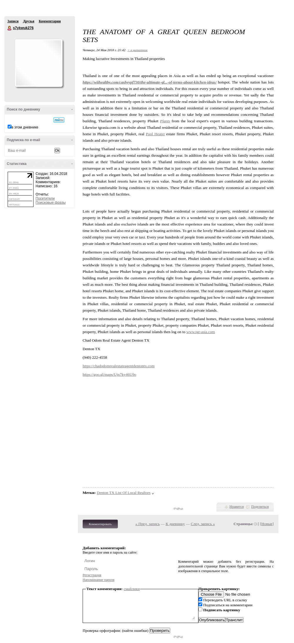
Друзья (28, 21)
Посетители (45, 198)
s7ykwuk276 (9, 28)
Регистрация (92, 575)
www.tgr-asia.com (200, 332)
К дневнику (175, 524)
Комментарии (50, 21)
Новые (266, 524)
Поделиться (260, 507)
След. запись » (203, 524)
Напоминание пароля (98, 580)
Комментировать (100, 524)
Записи (13, 21)
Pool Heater (155, 134)
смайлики (132, 589)
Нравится (237, 507)
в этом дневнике (24, 127)
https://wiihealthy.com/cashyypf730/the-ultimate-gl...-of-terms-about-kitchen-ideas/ (150, 82)
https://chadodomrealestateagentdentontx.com (119, 366)
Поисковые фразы (51, 203)
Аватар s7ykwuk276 (38, 63)
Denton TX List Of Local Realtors (124, 492)
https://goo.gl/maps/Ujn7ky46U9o (109, 374)
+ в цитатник (137, 50)
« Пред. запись (148, 524)
